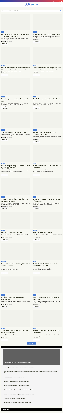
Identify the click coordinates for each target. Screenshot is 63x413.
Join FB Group (17, 1)
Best (2, 32)
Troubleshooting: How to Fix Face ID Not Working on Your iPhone (18, 389)
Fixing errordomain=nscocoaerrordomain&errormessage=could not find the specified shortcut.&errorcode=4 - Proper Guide (31, 372)
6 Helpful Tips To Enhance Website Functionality (12, 298)
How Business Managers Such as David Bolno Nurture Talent (17, 402)
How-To (3, 65)
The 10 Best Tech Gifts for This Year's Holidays (14, 398)
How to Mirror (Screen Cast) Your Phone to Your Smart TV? (47, 167)
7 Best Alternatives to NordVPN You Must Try (14, 377)
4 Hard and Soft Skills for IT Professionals (46, 34)
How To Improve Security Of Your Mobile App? (14, 100)
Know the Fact (11, 1)
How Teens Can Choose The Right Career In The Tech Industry (15, 265)
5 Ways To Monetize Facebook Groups (13, 132)
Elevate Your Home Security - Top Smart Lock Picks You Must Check (19, 394)
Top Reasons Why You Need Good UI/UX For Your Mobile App (14, 332)
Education (35, 32)
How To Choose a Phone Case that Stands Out (47, 100)
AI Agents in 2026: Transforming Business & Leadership (16, 381)
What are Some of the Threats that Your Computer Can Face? (14, 200)
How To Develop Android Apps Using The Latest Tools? (46, 332)
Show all (59, 10)
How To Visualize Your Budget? (11, 232)
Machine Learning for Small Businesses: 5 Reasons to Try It (17, 362)
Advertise (23, 1)
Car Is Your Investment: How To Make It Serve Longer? (46, 298)
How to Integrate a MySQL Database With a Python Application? (15, 167)
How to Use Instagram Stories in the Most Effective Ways (46, 200)
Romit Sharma (9, 41)
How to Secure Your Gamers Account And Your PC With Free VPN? (46, 265)
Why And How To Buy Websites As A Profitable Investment (44, 133)
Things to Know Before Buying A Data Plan (47, 68)
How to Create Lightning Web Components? (15, 68)
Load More (31, 343)
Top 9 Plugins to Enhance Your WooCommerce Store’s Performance (19, 367)
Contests (5, 1)
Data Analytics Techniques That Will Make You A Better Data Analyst (15, 35)
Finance (34, 130)
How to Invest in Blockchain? (42, 232)
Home (2, 1)
